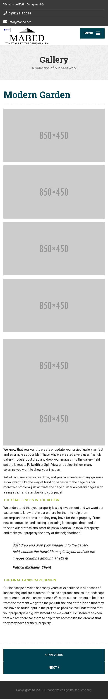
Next (54, 667)
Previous (54, 655)
